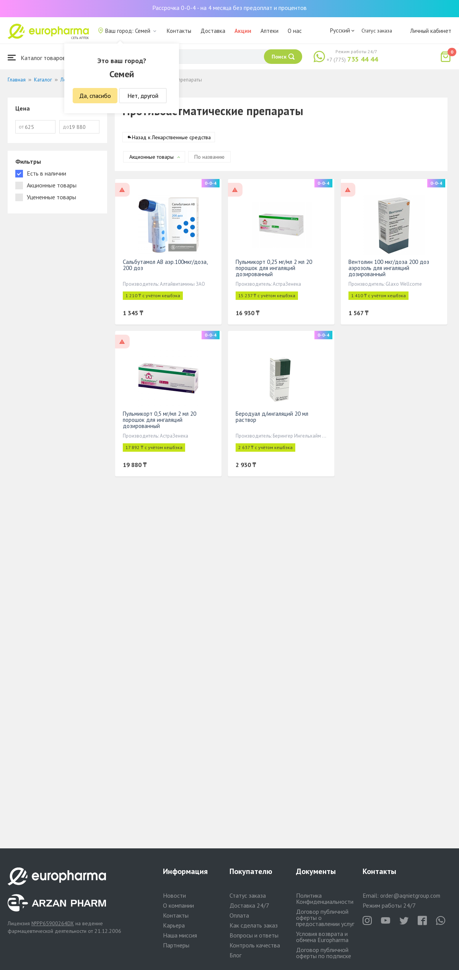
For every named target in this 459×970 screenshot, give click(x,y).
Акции (242, 30)
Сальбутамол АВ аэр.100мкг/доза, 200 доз (165, 265)
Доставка (212, 30)
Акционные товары (151, 156)
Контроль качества (255, 945)
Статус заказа (376, 30)
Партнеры (176, 945)
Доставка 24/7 (249, 905)
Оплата (239, 915)
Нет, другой (142, 95)
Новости (174, 895)
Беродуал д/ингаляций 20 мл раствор (272, 416)
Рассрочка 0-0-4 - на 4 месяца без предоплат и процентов (229, 7)
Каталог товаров (37, 58)
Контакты (179, 30)
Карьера (174, 925)
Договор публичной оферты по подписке (323, 953)
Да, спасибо (95, 95)
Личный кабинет (430, 30)
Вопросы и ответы (254, 935)
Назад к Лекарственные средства (171, 137)
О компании (178, 905)
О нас (295, 30)
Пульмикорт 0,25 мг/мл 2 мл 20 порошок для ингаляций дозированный (274, 268)
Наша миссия (180, 935)
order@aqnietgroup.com (410, 895)
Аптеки (269, 30)
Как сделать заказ (254, 925)
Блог (235, 955)
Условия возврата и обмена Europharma (322, 937)
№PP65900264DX (52, 923)
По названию (209, 156)
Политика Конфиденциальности (324, 898)
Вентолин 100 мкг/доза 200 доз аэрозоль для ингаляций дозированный (388, 268)
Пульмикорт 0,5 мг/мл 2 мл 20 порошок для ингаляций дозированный (159, 420)
